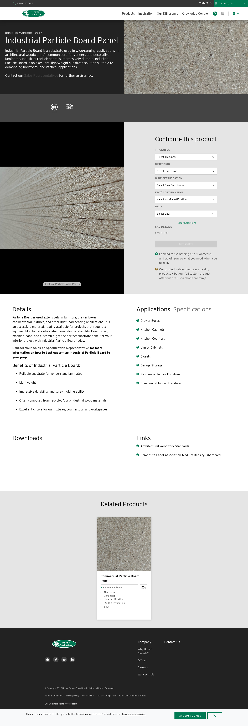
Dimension (162, 164)
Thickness (162, 149)
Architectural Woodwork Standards (165, 446)
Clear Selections (187, 222)
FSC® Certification (169, 192)
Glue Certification (168, 178)
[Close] (214, 715)
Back (158, 206)
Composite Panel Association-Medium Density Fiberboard (181, 455)
